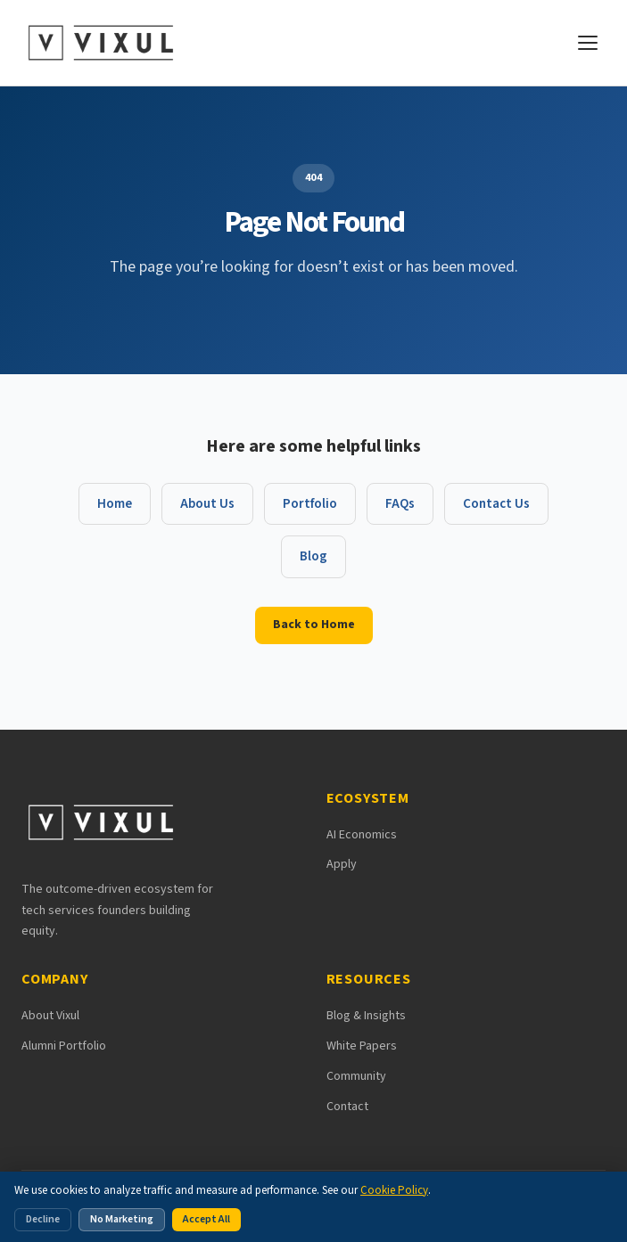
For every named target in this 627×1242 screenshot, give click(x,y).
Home (114, 503)
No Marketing (121, 1219)
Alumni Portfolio (63, 1046)
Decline (43, 1219)
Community (356, 1076)
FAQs (400, 503)
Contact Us (496, 503)
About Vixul (50, 1016)
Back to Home (314, 624)
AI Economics (361, 835)
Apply (341, 864)
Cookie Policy (394, 1190)
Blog (313, 556)
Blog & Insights (366, 1016)
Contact (347, 1106)
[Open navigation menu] (588, 43)
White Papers (361, 1046)
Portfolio (310, 503)
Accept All (206, 1219)
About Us (207, 503)
